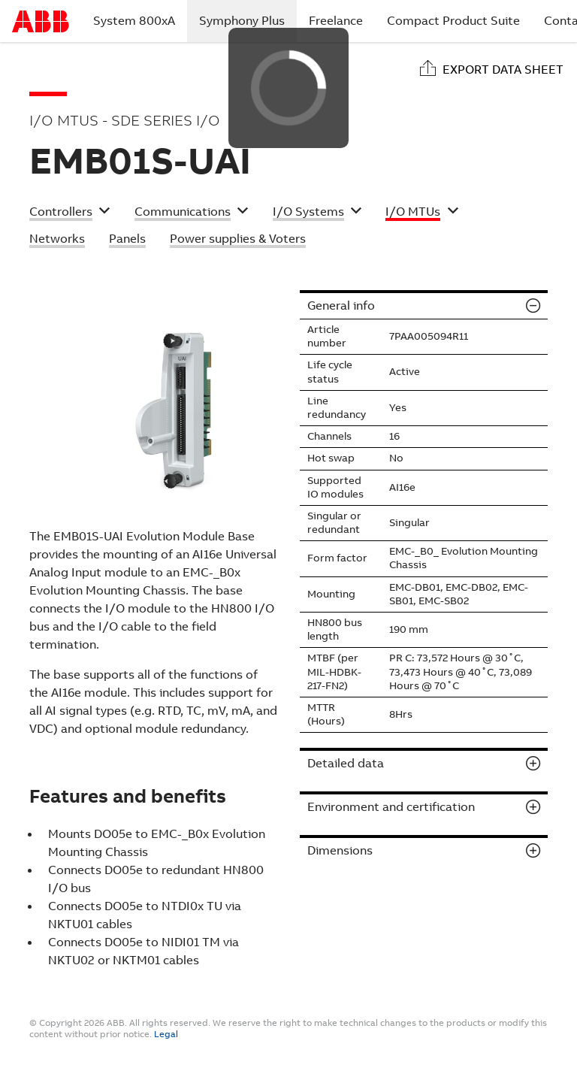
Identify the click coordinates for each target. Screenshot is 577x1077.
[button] (69, 213)
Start (40, 21)
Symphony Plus (248, 20)
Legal (166, 1034)
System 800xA (134, 21)
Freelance (336, 21)
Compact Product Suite (453, 21)
